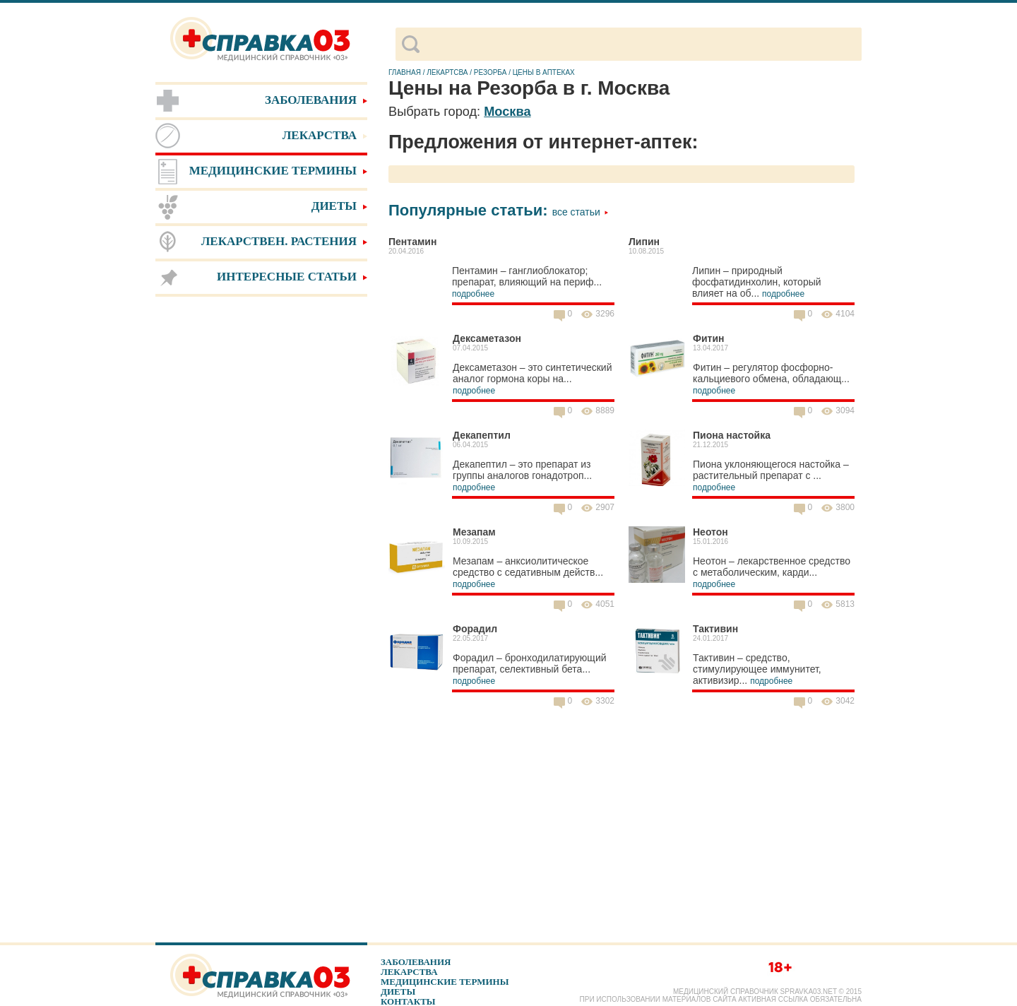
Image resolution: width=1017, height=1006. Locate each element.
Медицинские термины (445, 981)
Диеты (398, 991)
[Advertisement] (261, 523)
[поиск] (640, 44)
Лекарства (409, 971)
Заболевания (416, 962)
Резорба (490, 72)
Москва (507, 112)
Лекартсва (447, 72)
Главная (404, 72)
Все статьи (580, 212)
